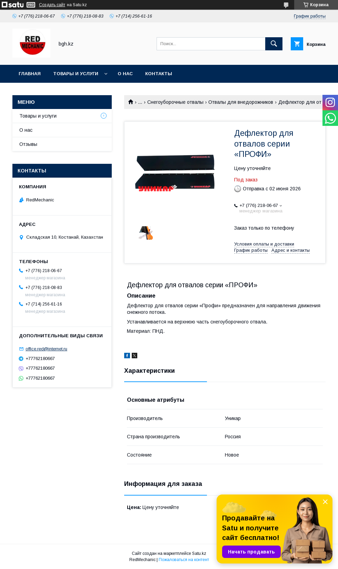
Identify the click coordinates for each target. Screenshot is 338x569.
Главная (30, 73)
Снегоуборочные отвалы (175, 102)
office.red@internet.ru (46, 348)
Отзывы (28, 144)
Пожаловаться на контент (184, 559)
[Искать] (273, 43)
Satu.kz (199, 553)
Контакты (158, 73)
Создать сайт (52, 4)
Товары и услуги (75, 73)
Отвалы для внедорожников (240, 102)
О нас (125, 73)
